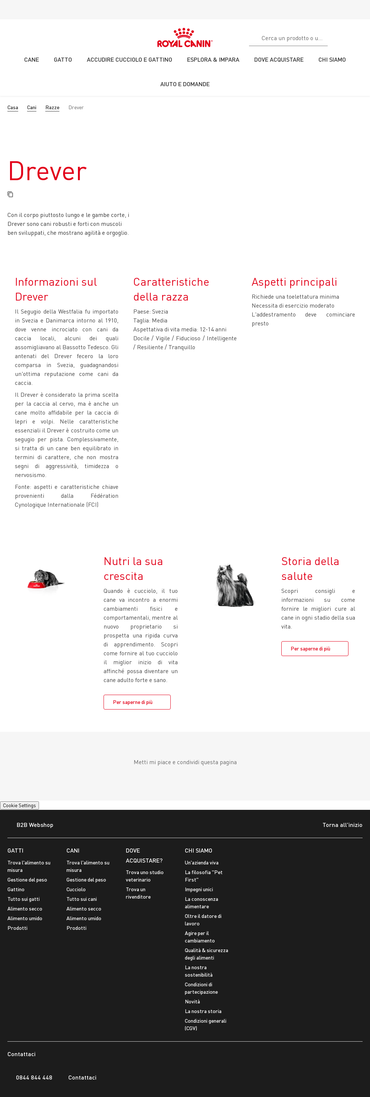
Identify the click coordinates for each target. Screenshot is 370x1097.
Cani (31, 107)
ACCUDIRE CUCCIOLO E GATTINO (129, 59)
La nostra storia (203, 1011)
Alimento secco (24, 908)
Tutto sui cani (81, 899)
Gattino (15, 889)
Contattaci (78, 1077)
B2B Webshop (30, 825)
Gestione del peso (27, 879)
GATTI (15, 850)
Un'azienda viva (202, 862)
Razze (52, 107)
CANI (72, 850)
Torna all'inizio (337, 825)
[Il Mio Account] (361, 37)
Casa (12, 107)
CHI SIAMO (198, 850)
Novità (192, 1001)
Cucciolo (76, 889)
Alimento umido (24, 918)
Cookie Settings (19, 805)
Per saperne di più (133, 702)
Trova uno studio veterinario (145, 876)
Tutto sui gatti (23, 899)
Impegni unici (199, 889)
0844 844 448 (29, 1077)
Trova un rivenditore (138, 893)
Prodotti (17, 928)
